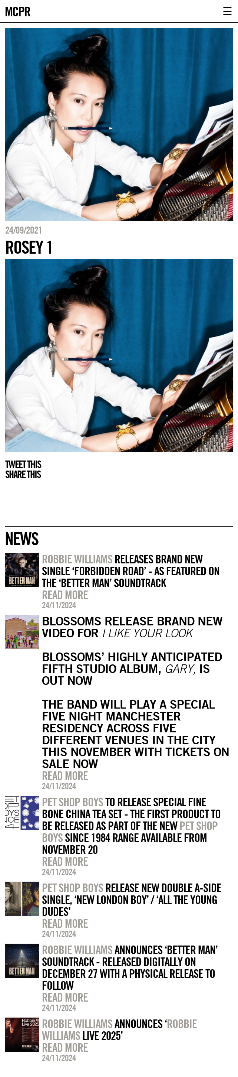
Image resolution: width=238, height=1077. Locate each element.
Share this (22, 474)
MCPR (17, 10)
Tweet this (23, 464)
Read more (65, 594)
